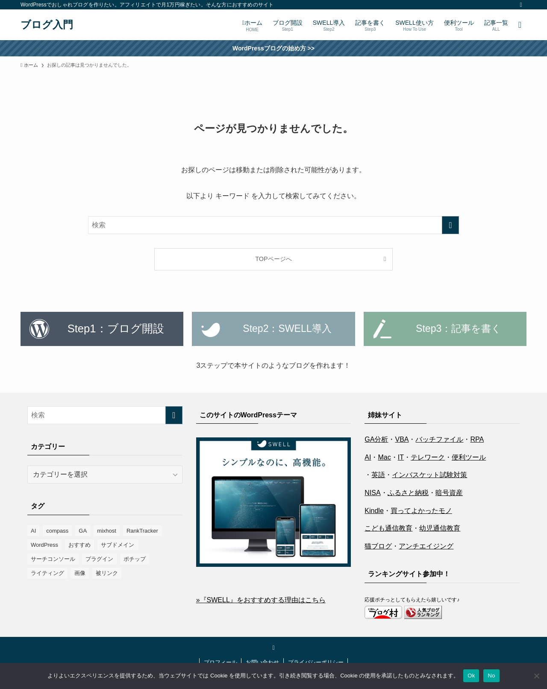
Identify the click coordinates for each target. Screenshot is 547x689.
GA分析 (376, 439)
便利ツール (469, 457)
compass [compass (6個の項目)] (57, 531)
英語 (378, 474)
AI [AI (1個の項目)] (33, 531)
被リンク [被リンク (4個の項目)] (107, 573)
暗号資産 (449, 492)
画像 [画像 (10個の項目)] (79, 573)
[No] (536, 675)
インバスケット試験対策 (429, 474)
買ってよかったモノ (421, 510)
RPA (477, 439)
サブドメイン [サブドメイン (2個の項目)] (117, 545)
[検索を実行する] (450, 225)
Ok (471, 675)
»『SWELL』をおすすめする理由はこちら (261, 600)
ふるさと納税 (408, 492)
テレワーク (428, 457)
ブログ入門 (47, 25)
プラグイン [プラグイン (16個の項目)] (99, 559)
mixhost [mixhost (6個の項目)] (106, 531)
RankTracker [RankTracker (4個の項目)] (142, 531)
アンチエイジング (426, 546)
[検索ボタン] (519, 24)
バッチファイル (439, 439)
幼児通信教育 (439, 528)
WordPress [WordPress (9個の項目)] (44, 545)
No (491, 675)
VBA (402, 439)
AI (368, 457)
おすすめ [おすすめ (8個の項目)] (79, 545)
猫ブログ (378, 546)
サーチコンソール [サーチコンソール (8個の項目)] (53, 559)
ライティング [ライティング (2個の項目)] (47, 573)
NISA (372, 492)
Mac (384, 457)
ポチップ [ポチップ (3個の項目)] (135, 559)
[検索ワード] (273, 225)
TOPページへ (273, 258)
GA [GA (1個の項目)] (83, 531)
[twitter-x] (520, 4)
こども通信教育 (388, 528)
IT (401, 457)
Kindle (374, 510)
